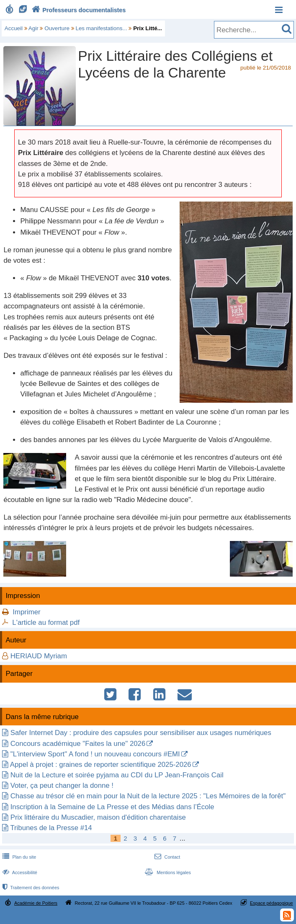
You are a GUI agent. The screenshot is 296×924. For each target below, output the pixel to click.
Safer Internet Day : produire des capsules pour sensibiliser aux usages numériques (140, 733)
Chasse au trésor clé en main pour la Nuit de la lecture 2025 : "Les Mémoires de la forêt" (148, 796)
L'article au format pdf (46, 622)
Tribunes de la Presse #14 (51, 828)
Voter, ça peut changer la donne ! (61, 785)
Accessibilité (19, 872)
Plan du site (18, 856)
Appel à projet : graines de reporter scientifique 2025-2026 (100, 765)
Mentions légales (167, 872)
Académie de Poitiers (35, 903)
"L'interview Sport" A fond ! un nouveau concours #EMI (95, 754)
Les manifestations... (101, 28)
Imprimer (26, 612)
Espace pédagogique (271, 903)
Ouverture (56, 28)
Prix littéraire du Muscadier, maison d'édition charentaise (98, 817)
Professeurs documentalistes (78, 10)
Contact (166, 856)
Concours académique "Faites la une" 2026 (78, 744)
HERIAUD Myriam (38, 656)
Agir (33, 28)
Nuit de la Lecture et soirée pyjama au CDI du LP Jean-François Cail (117, 775)
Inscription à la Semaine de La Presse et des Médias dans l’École (112, 807)
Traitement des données (30, 887)
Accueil (14, 28)
